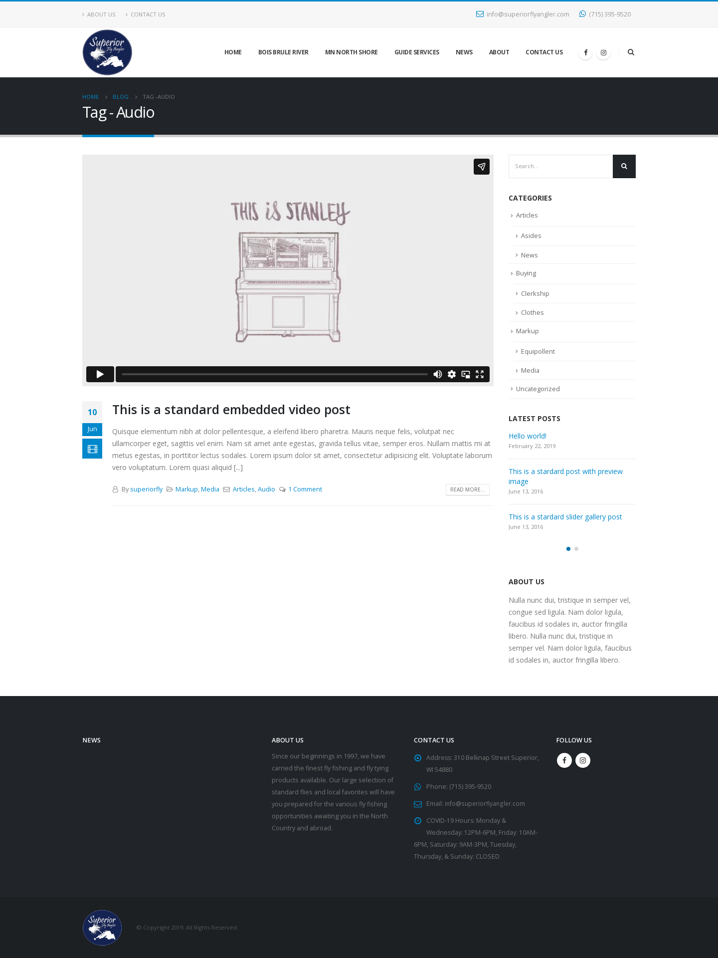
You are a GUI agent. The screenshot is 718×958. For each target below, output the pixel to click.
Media (210, 489)
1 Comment (305, 489)
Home (233, 52)
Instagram (582, 759)
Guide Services (416, 52)
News (464, 52)
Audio (266, 489)
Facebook (564, 759)
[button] (568, 548)
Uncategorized (538, 388)
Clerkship (535, 292)
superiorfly (146, 489)
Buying (526, 272)
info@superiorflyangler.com (522, 14)
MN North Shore (351, 52)
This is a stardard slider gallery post (565, 516)
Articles (244, 489)
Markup (187, 489)
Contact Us (146, 14)
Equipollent (538, 350)
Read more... (467, 489)
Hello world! (527, 435)
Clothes (532, 312)
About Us (99, 14)
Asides (531, 235)
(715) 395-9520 (605, 14)
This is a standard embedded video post (231, 409)
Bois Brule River (283, 52)
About (499, 52)
